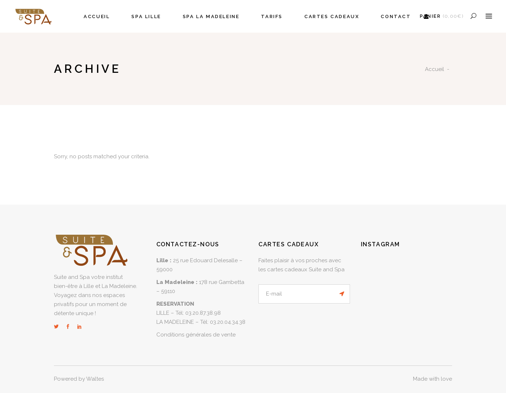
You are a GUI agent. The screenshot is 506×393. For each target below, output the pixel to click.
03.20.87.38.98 (203, 313)
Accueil (434, 69)
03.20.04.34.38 (227, 322)
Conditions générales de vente (196, 334)
